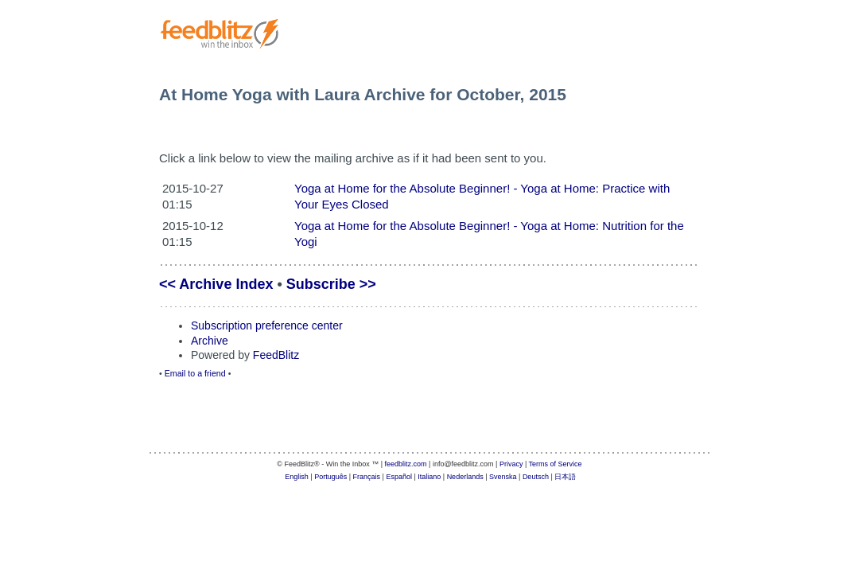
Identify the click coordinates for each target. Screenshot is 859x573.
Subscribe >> (331, 284)
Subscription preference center (267, 325)
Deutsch (536, 477)
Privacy (511, 464)
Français (367, 477)
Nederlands (465, 477)
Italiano (429, 477)
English (297, 477)
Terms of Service (555, 464)
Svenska (503, 477)
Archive (209, 340)
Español (399, 477)
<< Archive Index (216, 284)
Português (330, 477)
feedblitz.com (406, 464)
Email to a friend (195, 373)
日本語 (565, 477)
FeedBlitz (276, 355)
